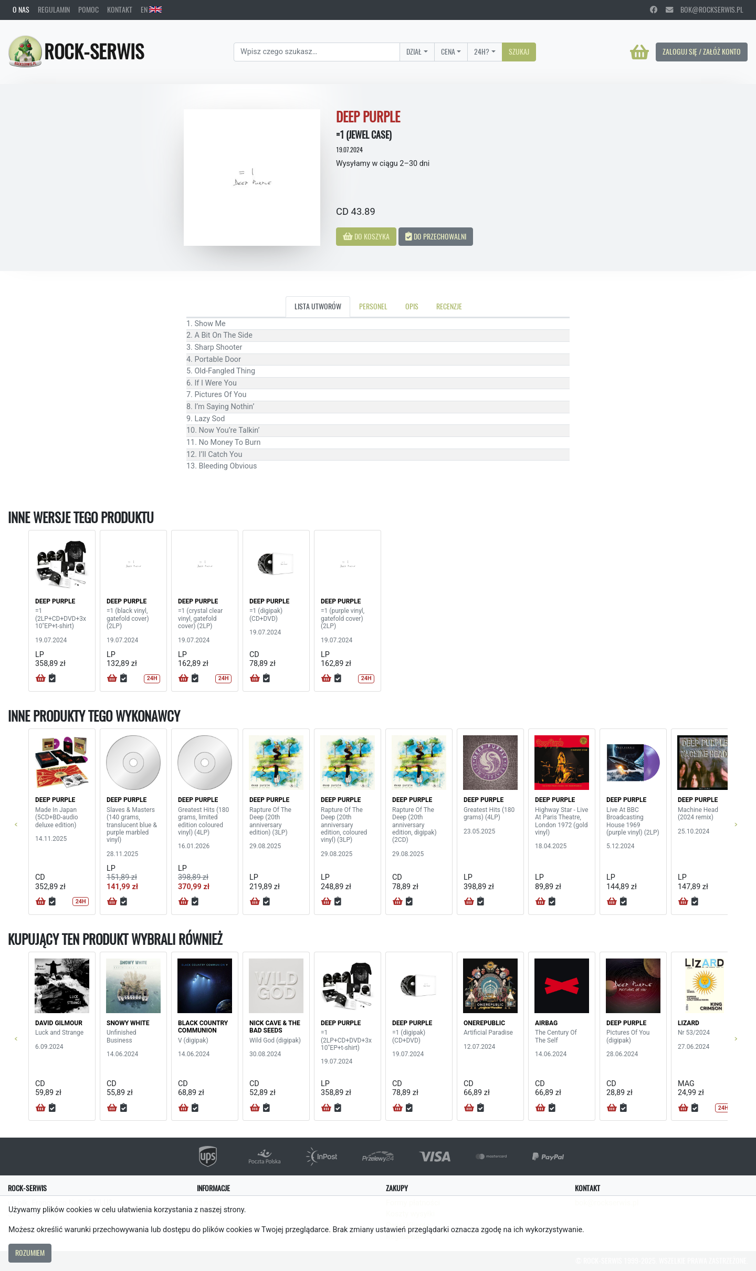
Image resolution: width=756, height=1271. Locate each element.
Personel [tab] (373, 306)
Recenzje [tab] (449, 306)
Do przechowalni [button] (435, 236)
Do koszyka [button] (366, 236)
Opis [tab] (411, 306)
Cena (448, 51)
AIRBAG (546, 1023)
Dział (414, 51)
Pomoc (88, 9)
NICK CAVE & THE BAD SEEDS (274, 1026)
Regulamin (54, 9)
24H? (481, 51)
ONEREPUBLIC (484, 1023)
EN (151, 9)
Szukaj (519, 51)
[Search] (317, 52)
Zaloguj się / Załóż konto (702, 51)
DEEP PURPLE (55, 601)
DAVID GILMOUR (58, 1023)
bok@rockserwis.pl (704, 9)
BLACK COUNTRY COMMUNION (203, 1026)
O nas (21, 9)
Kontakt (119, 9)
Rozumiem (30, 1252)
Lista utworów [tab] (318, 306)
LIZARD (688, 1023)
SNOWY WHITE (128, 1023)
